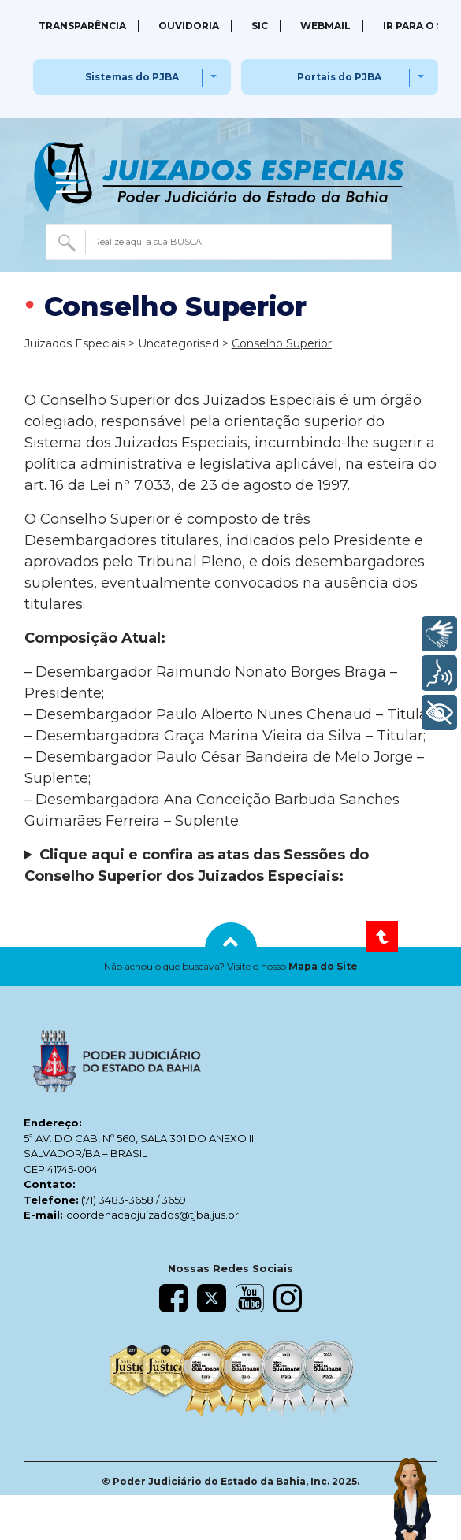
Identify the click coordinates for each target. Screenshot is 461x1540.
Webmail (325, 26)
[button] (230, 966)
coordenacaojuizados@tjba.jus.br (152, 1214)
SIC (259, 26)
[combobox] (219, 242)
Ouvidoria (188, 26)
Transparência (82, 26)
